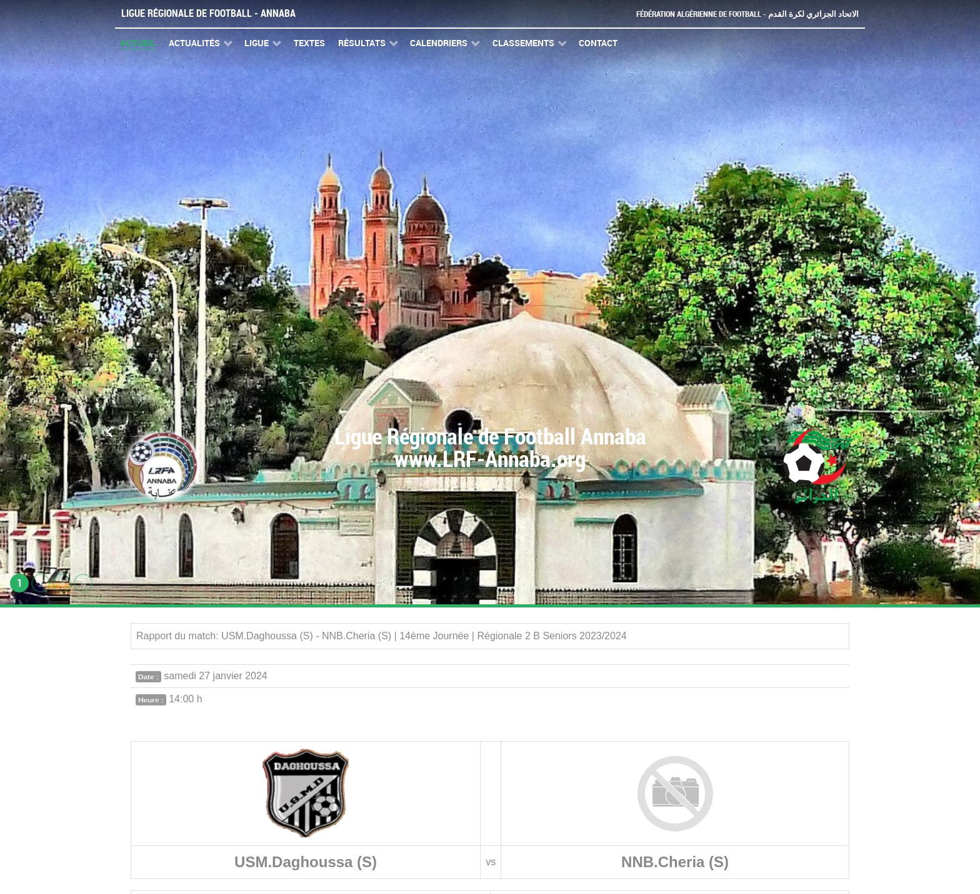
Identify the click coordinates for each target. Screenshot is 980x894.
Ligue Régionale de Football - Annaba (208, 13)
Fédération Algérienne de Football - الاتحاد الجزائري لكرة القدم (747, 14)
